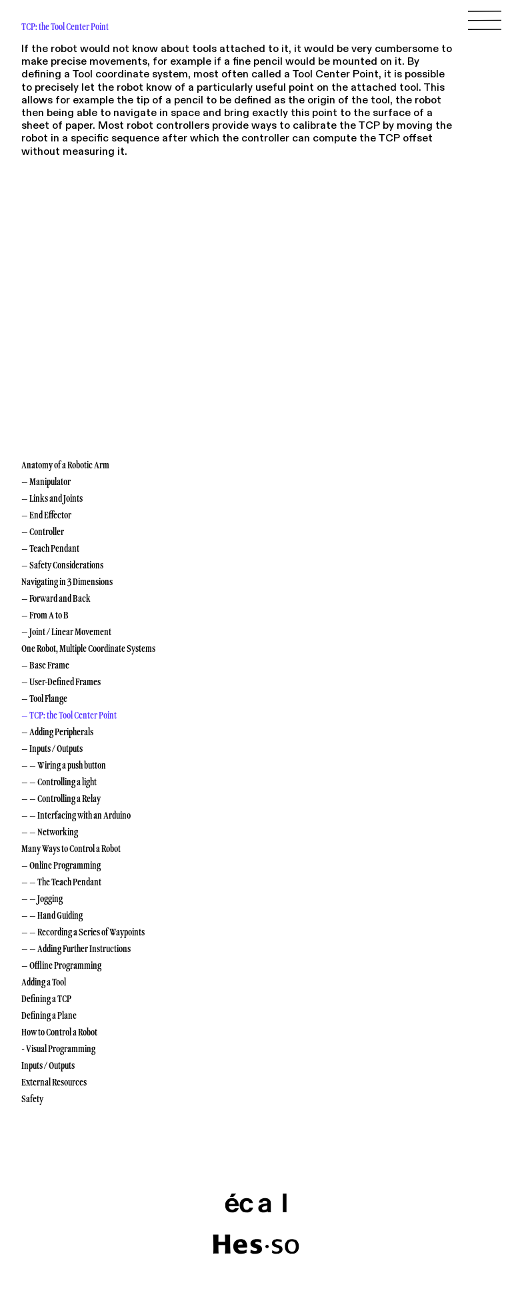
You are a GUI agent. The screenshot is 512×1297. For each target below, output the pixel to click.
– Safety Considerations (62, 565)
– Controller (42, 531)
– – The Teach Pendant (61, 882)
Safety (32, 1099)
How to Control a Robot (59, 1032)
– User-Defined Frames (61, 682)
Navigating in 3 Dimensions (67, 581)
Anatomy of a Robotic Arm (65, 465)
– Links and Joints (52, 498)
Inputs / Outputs (48, 1065)
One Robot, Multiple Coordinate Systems (88, 648)
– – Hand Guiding (52, 915)
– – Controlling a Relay (61, 798)
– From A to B (45, 615)
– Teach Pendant (50, 548)
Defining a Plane (49, 1015)
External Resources (54, 1082)
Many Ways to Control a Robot (71, 848)
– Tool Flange (44, 698)
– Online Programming (61, 865)
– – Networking (49, 832)
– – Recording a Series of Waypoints (83, 932)
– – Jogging (42, 898)
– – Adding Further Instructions (76, 948)
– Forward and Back (56, 598)
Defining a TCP (46, 998)
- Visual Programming (58, 1048)
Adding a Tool (43, 982)
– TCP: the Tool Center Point (69, 715)
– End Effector (46, 515)
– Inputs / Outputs (52, 748)
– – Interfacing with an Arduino (76, 815)
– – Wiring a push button (63, 765)
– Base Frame (45, 665)
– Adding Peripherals (57, 732)
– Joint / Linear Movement (66, 631)
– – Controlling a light (59, 782)
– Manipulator (46, 481)
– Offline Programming (61, 965)
